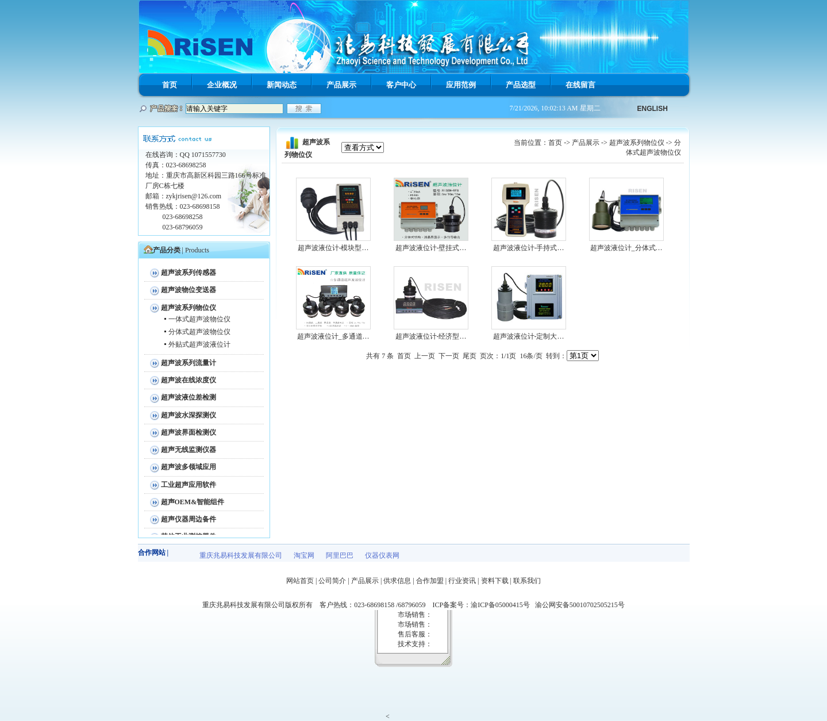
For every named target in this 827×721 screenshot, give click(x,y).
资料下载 (495, 581)
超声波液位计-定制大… (528, 336)
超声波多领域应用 (188, 467)
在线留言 (580, 84)
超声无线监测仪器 (188, 450)
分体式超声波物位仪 (199, 332)
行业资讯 (462, 581)
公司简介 (332, 581)
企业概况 (222, 84)
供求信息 (397, 581)
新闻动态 (282, 84)
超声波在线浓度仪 (188, 380)
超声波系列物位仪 (188, 308)
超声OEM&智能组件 (193, 502)
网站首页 (300, 581)
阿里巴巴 (339, 555)
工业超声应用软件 (188, 485)
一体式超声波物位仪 (199, 319)
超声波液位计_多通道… (333, 336)
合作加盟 (430, 581)
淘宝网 (304, 555)
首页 (169, 84)
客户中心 (401, 84)
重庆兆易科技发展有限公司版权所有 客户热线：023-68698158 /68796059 (317, 605)
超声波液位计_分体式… (626, 248)
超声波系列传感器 (188, 273)
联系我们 (527, 581)
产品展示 (341, 84)
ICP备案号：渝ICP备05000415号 (483, 605)
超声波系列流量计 (188, 363)
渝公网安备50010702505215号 (580, 605)
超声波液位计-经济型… (431, 336)
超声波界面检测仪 (188, 432)
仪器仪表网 (382, 555)
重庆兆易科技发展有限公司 (240, 555)
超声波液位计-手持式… (528, 248)
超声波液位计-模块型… (333, 248)
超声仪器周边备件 (188, 519)
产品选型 (521, 84)
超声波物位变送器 (188, 290)
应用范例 (461, 84)
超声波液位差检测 (188, 397)
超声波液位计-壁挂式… (431, 248)
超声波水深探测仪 (188, 415)
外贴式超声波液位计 (199, 344)
